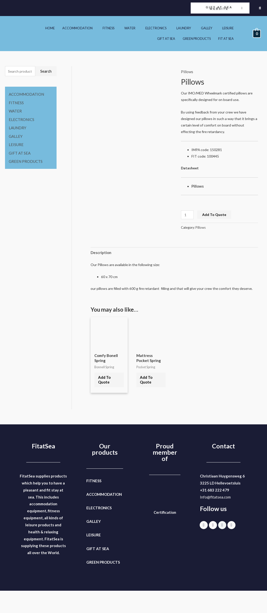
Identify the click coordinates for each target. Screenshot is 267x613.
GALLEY (227, 28)
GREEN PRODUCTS (192, 39)
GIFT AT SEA (158, 39)
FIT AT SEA (224, 39)
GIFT (90, 573)
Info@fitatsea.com (215, 521)
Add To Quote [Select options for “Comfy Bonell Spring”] (107, 402)
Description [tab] (101, 263)
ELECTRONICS (172, 28)
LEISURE (131, 39)
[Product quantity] (187, 223)
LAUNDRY (202, 28)
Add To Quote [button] (149, 402)
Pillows (187, 71)
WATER (144, 28)
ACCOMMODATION (87, 28)
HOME (57, 28)
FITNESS (121, 28)
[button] (88, 28)
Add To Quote (215, 223)
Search (46, 71)
